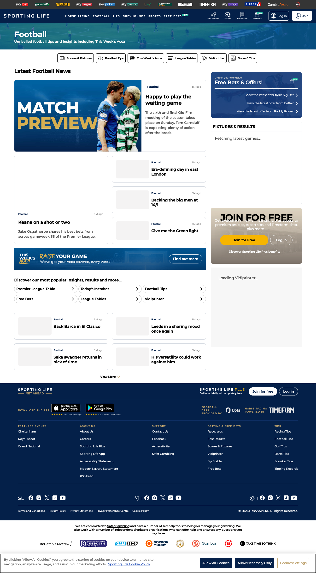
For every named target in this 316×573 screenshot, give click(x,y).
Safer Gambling (163, 473)
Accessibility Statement (97, 481)
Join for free (262, 411)
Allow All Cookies (215, 564)
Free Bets (214, 488)
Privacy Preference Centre (112, 530)
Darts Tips (282, 473)
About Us (87, 451)
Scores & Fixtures (220, 466)
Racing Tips (283, 451)
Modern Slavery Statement (99, 488)
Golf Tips (281, 466)
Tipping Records (286, 488)
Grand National (29, 466)
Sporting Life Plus (92, 466)
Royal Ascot (26, 459)
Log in (288, 411)
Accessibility (161, 466)
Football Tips (284, 459)
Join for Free (244, 285)
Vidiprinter (215, 473)
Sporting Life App (92, 473)
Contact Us (160, 451)
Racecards (215, 451)
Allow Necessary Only (255, 564)
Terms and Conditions (31, 530)
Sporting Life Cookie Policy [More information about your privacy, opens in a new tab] (129, 565)
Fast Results (216, 459)
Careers (85, 459)
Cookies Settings (293, 564)
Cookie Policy (140, 530)
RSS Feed (86, 496)
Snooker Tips (284, 481)
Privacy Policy (57, 530)
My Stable (215, 481)
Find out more (185, 259)
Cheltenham (27, 451)
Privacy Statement (81, 530)
